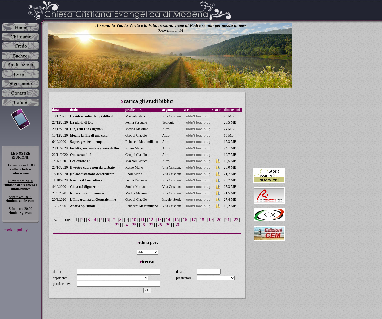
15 (176, 219)
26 (143, 224)
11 (142, 219)
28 (160, 224)
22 (236, 219)
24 (125, 224)
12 (151, 219)
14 (168, 219)
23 (117, 224)
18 (202, 219)
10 (134, 219)
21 (227, 219)
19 (210, 219)
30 (177, 224)
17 (193, 219)
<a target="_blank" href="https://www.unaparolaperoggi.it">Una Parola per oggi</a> (269, 128)
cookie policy (16, 229)
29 (168, 224)
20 (219, 219)
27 (151, 224)
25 (134, 224)
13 (159, 219)
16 (185, 219)
